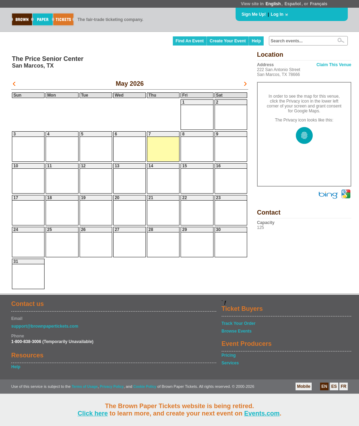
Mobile (303, 386)
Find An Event (190, 41)
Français (318, 3)
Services (230, 363)
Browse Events (237, 331)
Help (256, 41)
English (272, 3)
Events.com (262, 413)
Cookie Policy (144, 387)
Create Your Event (228, 41)
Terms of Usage (84, 387)
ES (334, 386)
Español (293, 3)
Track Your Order (239, 323)
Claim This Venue (334, 64)
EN (324, 386)
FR (343, 386)
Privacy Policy (112, 387)
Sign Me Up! (254, 14)
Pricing (229, 355)
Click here (92, 413)
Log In (277, 14)
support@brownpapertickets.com (44, 326)
